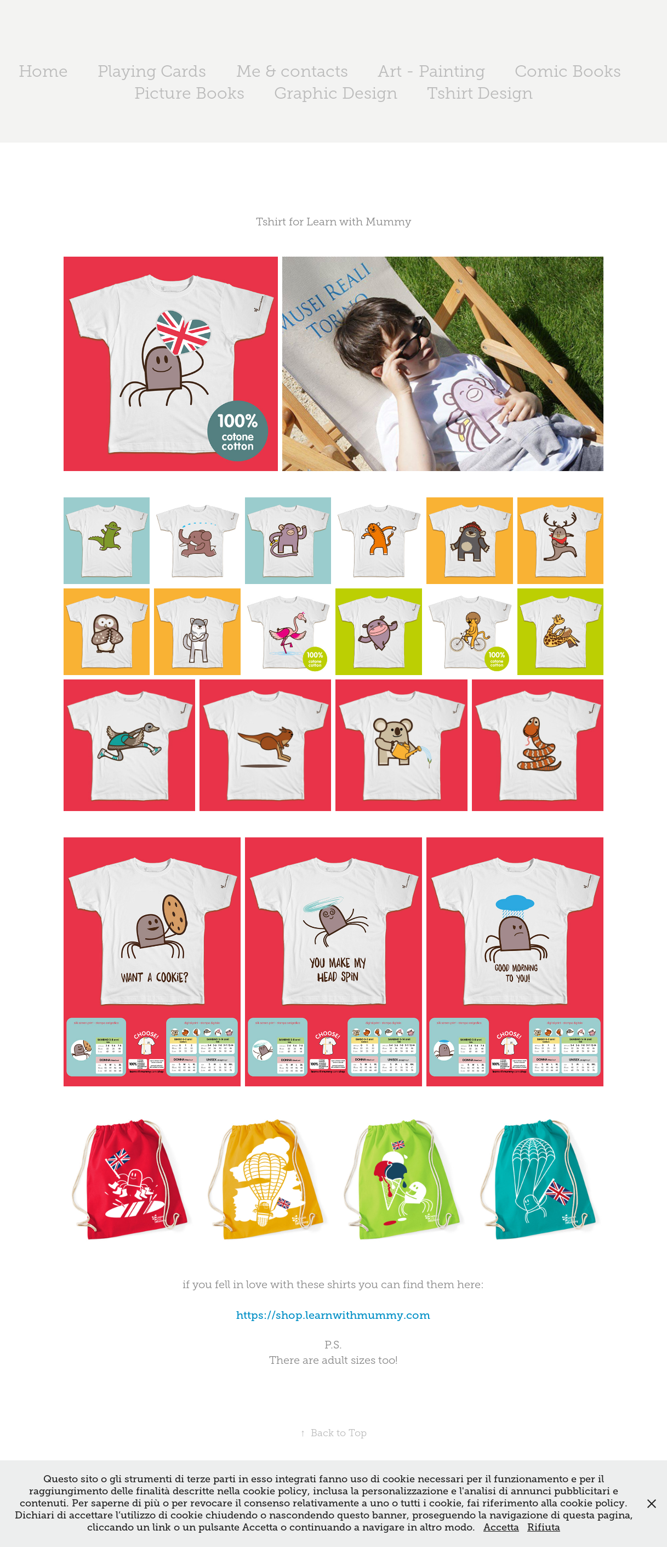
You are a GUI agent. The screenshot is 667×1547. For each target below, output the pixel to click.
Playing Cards (152, 71)
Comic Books (568, 71)
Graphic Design (335, 93)
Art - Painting (431, 71)
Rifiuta (543, 1527)
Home (43, 71)
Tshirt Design (480, 93)
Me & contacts (292, 71)
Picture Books (189, 93)
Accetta (501, 1527)
